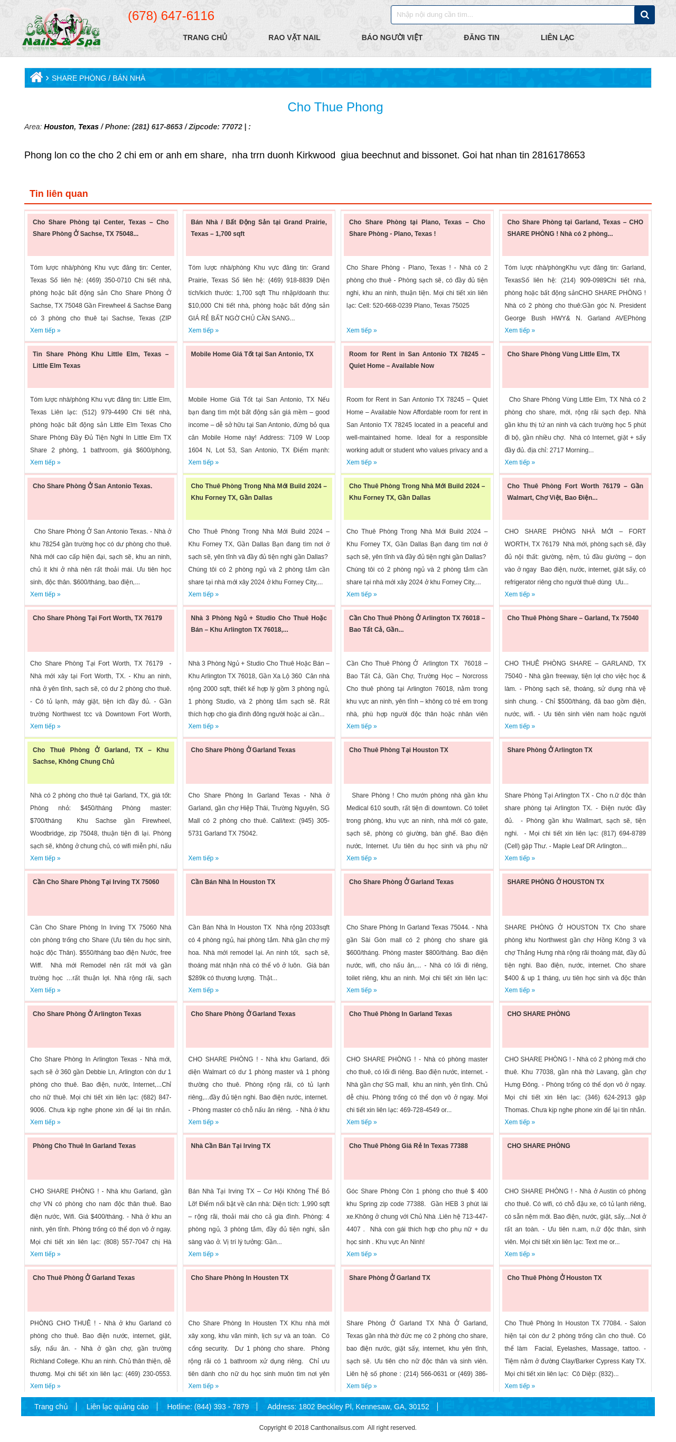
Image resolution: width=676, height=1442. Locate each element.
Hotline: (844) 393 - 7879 (208, 1406)
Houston (59, 126)
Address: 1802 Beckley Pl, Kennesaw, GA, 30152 (348, 1406)
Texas (87, 126)
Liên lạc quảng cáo (118, 1406)
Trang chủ (51, 1406)
